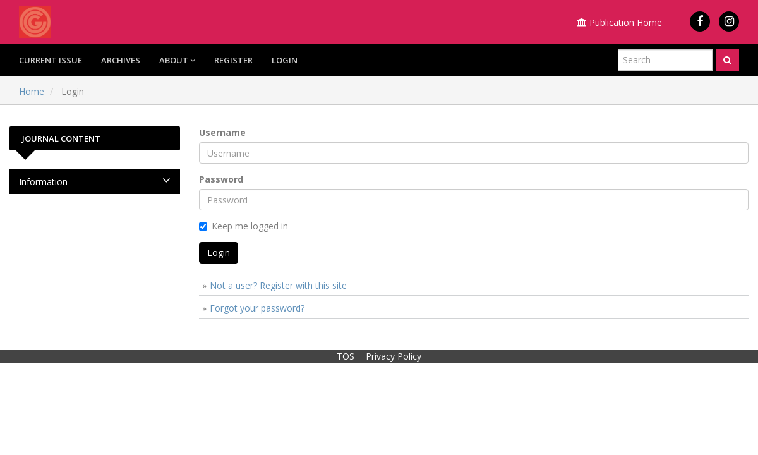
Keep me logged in (243, 226)
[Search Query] (665, 60)
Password (221, 179)
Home (31, 91)
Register (233, 60)
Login (285, 60)
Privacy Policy (393, 356)
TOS (345, 356)
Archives (120, 60)
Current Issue (50, 60)
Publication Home (619, 22)
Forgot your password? (257, 308)
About (177, 60)
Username (222, 132)
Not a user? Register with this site (278, 285)
